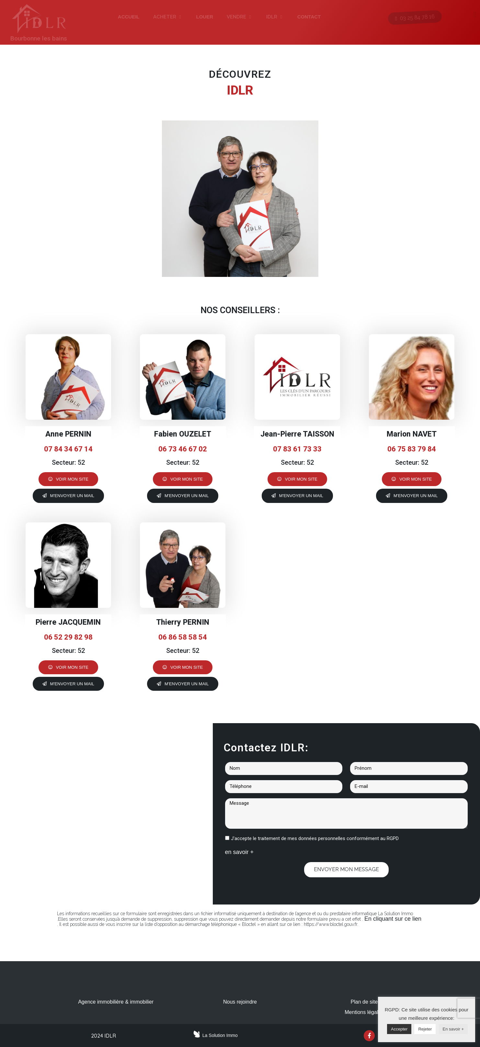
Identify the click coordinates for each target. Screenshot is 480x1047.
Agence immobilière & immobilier (116, 1002)
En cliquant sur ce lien (392, 919)
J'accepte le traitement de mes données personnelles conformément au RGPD (315, 838)
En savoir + (453, 1029)
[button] (180, 17)
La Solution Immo (220, 1035)
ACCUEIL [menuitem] (129, 16)
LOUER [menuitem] (204, 16)
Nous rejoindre (240, 1002)
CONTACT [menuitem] (309, 16)
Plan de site (364, 1002)
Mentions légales (364, 1012)
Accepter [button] (399, 1029)
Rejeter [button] (425, 1029)
